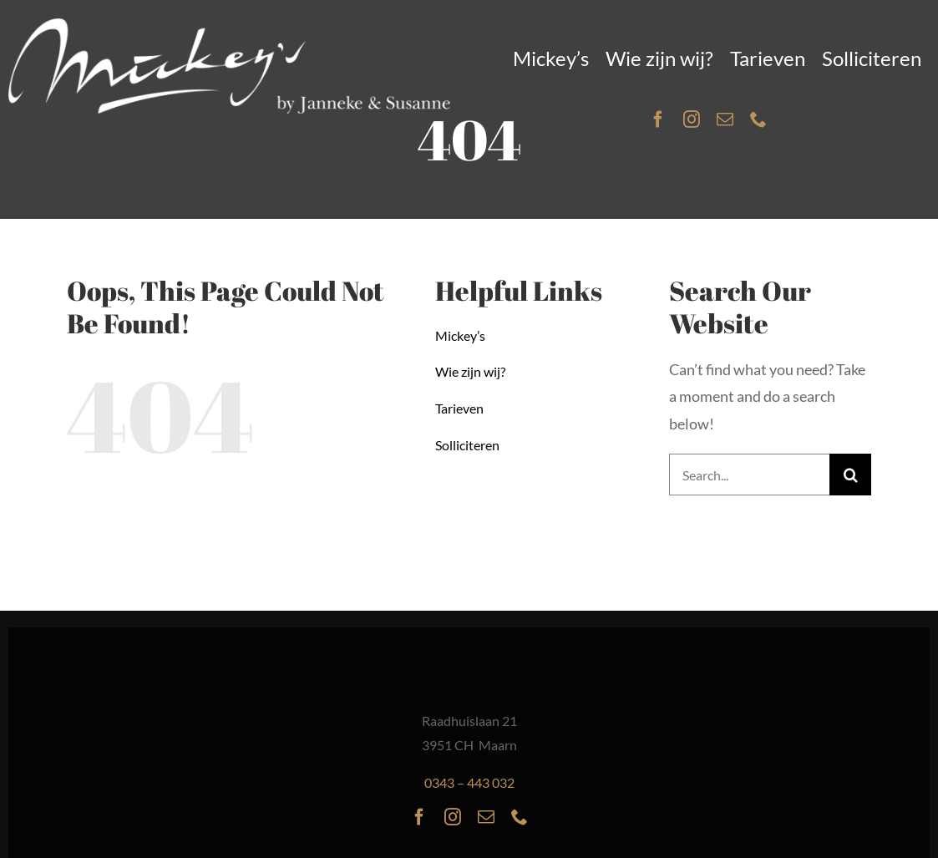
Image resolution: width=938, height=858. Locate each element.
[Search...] (749, 474)
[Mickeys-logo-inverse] (229, 26)
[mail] (725, 119)
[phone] (758, 119)
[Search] (850, 474)
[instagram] (691, 119)
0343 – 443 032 (469, 782)
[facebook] (658, 119)
